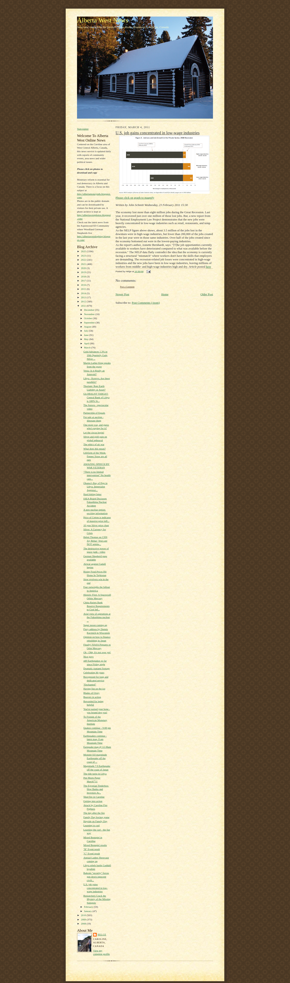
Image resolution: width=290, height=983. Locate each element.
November (89, 314)
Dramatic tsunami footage (96, 668)
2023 (84, 255)
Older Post (207, 294)
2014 (84, 293)
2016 (84, 285)
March (87, 347)
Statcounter (83, 128)
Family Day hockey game (96, 817)
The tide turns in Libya (94, 773)
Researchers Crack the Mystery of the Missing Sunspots (97, 899)
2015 (84, 289)
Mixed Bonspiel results (95, 845)
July (86, 330)
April (87, 343)
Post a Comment (127, 287)
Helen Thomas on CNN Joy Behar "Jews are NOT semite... (95, 540)
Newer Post (122, 294)
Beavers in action (92, 697)
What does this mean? (94, 448)
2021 (84, 264)
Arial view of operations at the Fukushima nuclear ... (97, 617)
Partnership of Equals (94, 412)
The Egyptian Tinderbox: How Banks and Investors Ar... (96, 789)
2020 (84, 268)
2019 (84, 272)
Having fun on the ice (94, 688)
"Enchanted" (89, 684)
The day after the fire (94, 813)
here (208, 266)
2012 (84, 301)
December (89, 309)
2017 (84, 280)
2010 (84, 915)
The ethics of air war (93, 444)
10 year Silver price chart (96, 525)
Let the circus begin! (93, 432)
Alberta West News (102, 20)
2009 (84, 919)
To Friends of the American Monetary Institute (95, 720)
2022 (84, 259)
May (86, 339)
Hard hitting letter (92, 494)
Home (165, 294)
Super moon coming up (95, 625)
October (88, 318)
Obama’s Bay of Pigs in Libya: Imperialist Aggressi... (95, 487)
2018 (84, 276)
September (90, 322)
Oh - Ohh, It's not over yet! (97, 652)
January (88, 911)
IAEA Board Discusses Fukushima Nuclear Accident (95, 502)
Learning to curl (91, 825)
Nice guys (88, 656)
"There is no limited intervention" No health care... (97, 475)
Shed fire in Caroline (93, 796)
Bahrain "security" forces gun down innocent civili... (96, 876)
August (88, 326)
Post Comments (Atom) (146, 302)
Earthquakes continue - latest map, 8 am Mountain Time (95, 739)
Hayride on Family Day (95, 821)
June (86, 335)
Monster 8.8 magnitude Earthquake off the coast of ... (95, 758)
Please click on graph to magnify (163, 167)
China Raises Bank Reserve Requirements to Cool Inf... (96, 606)
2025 (84, 251)
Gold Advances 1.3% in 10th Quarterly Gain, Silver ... (95, 355)
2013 (84, 297)
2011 (84, 305)
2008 (84, 923)
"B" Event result (91, 849)
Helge (102, 934)
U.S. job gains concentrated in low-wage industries (95, 888)
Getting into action (92, 801)
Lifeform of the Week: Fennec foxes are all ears (95, 456)
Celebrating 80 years (93, 672)
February (89, 906)
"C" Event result (91, 853)
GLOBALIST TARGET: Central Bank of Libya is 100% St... (96, 397)
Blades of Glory (91, 693)
